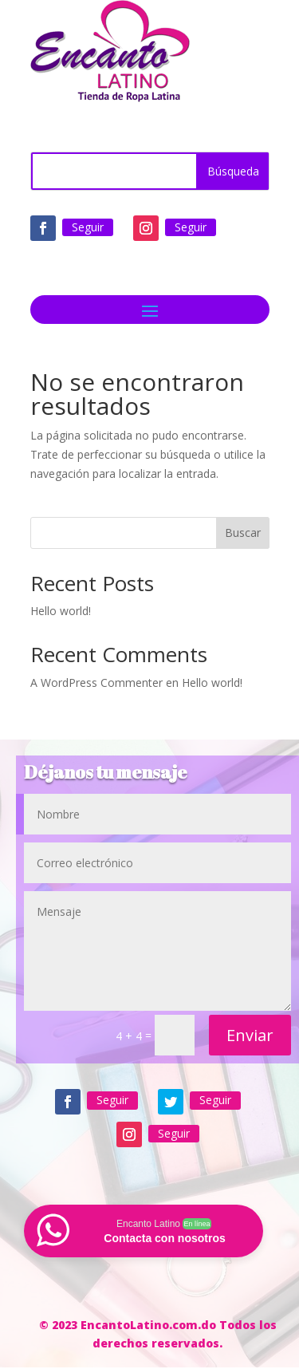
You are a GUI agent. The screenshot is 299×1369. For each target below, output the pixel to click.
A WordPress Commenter (96, 682)
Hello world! (60, 610)
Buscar (243, 532)
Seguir (88, 227)
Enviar (249, 1035)
